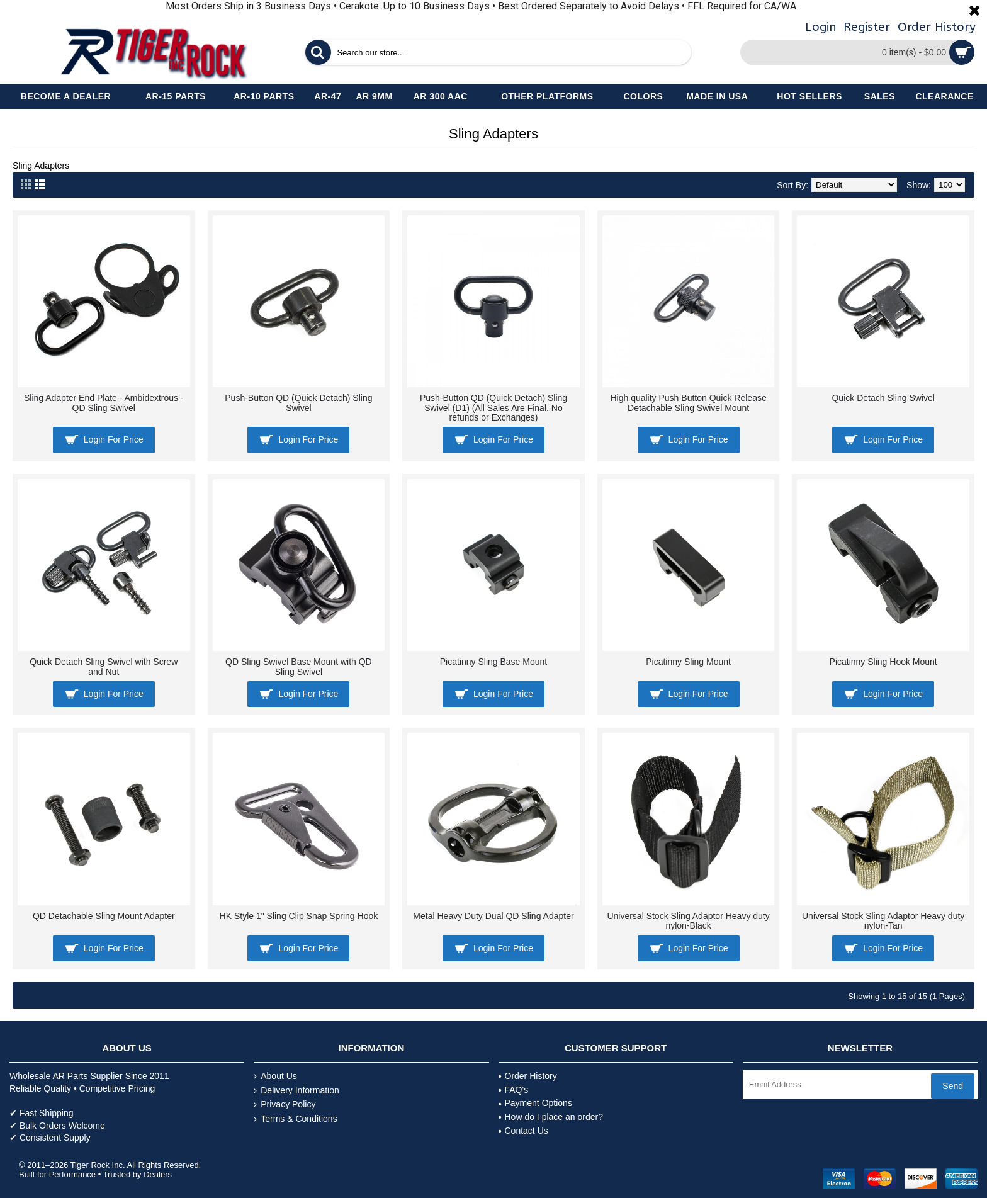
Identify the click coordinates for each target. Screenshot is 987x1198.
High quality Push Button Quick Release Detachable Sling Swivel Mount (688, 402)
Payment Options (535, 1103)
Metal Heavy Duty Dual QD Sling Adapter (493, 916)
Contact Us (523, 1131)
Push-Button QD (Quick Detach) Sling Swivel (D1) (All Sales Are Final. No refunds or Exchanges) (493, 407)
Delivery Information (296, 1090)
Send (952, 1086)
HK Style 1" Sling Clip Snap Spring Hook (299, 916)
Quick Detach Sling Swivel (883, 398)
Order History (528, 1076)
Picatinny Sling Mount (688, 662)
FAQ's (514, 1090)
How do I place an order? (551, 1117)
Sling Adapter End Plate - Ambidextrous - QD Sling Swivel (104, 402)
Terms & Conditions (295, 1119)
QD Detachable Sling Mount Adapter (104, 916)
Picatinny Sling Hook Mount (883, 662)
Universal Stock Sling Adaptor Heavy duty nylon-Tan (883, 920)
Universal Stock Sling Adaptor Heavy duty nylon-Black (688, 920)
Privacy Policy (284, 1104)
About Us (275, 1076)
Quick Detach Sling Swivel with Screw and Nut (104, 666)
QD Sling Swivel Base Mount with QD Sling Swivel (298, 666)
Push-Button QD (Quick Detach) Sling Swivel (298, 402)
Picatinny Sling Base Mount (493, 662)
